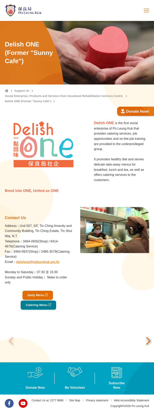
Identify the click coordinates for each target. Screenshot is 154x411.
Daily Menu (35, 295)
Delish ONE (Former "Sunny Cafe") (28, 101)
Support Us (21, 90)
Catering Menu (36, 304)
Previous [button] (11, 340)
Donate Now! (135, 111)
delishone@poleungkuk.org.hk (37, 262)
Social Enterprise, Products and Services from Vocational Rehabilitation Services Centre (64, 96)
